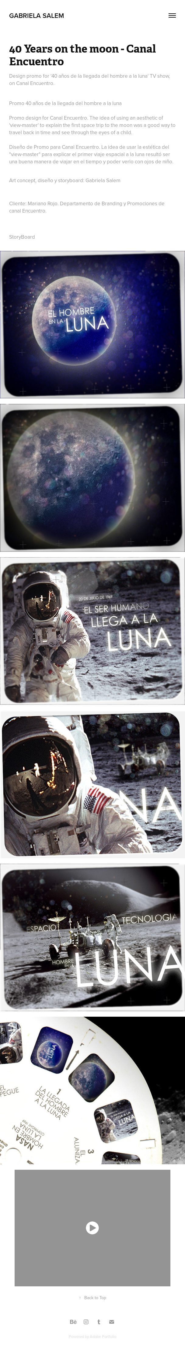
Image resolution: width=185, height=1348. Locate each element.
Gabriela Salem (36, 15)
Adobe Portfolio (103, 1336)
